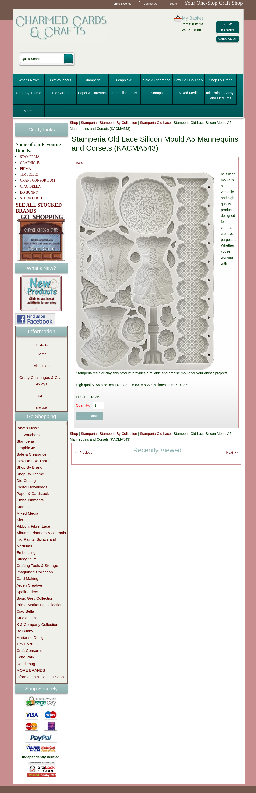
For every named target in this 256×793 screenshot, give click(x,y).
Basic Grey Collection (34, 598)
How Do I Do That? (189, 80)
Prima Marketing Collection (39, 605)
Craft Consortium (31, 650)
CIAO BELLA (30, 186)
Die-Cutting (61, 93)
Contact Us (150, 3)
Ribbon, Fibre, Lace (33, 526)
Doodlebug (25, 664)
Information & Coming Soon (40, 677)
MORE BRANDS (30, 670)
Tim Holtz (24, 644)
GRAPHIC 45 (30, 163)
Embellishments (124, 93)
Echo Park (25, 657)
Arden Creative (29, 585)
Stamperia (93, 80)
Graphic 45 (124, 80)
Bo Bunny (24, 631)
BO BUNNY (29, 192)
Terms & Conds (121, 3)
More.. (29, 111)
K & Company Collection (37, 624)
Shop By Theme (28, 93)
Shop (74, 123)
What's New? (28, 80)
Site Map (41, 407)
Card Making (27, 578)
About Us (42, 366)
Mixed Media (189, 93)
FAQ (42, 396)
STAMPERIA (30, 157)
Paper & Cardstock (93, 93)
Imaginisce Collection (34, 572)
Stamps (156, 93)
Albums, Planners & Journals (41, 533)
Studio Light (26, 618)
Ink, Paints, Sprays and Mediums (221, 95)
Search (174, 3)
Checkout (227, 39)
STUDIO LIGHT (32, 198)
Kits (19, 520)
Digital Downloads (31, 487)
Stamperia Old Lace (155, 123)
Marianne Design (31, 638)
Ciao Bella (25, 611)
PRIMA (25, 169)
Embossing (26, 552)
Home (41, 354)
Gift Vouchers (60, 80)
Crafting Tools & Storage (37, 566)
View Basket (227, 27)
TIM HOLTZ (29, 174)
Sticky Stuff (26, 559)
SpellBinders (27, 592)
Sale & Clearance (156, 80)
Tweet (79, 163)
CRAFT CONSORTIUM (37, 180)
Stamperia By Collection (118, 123)
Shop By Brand (220, 80)
